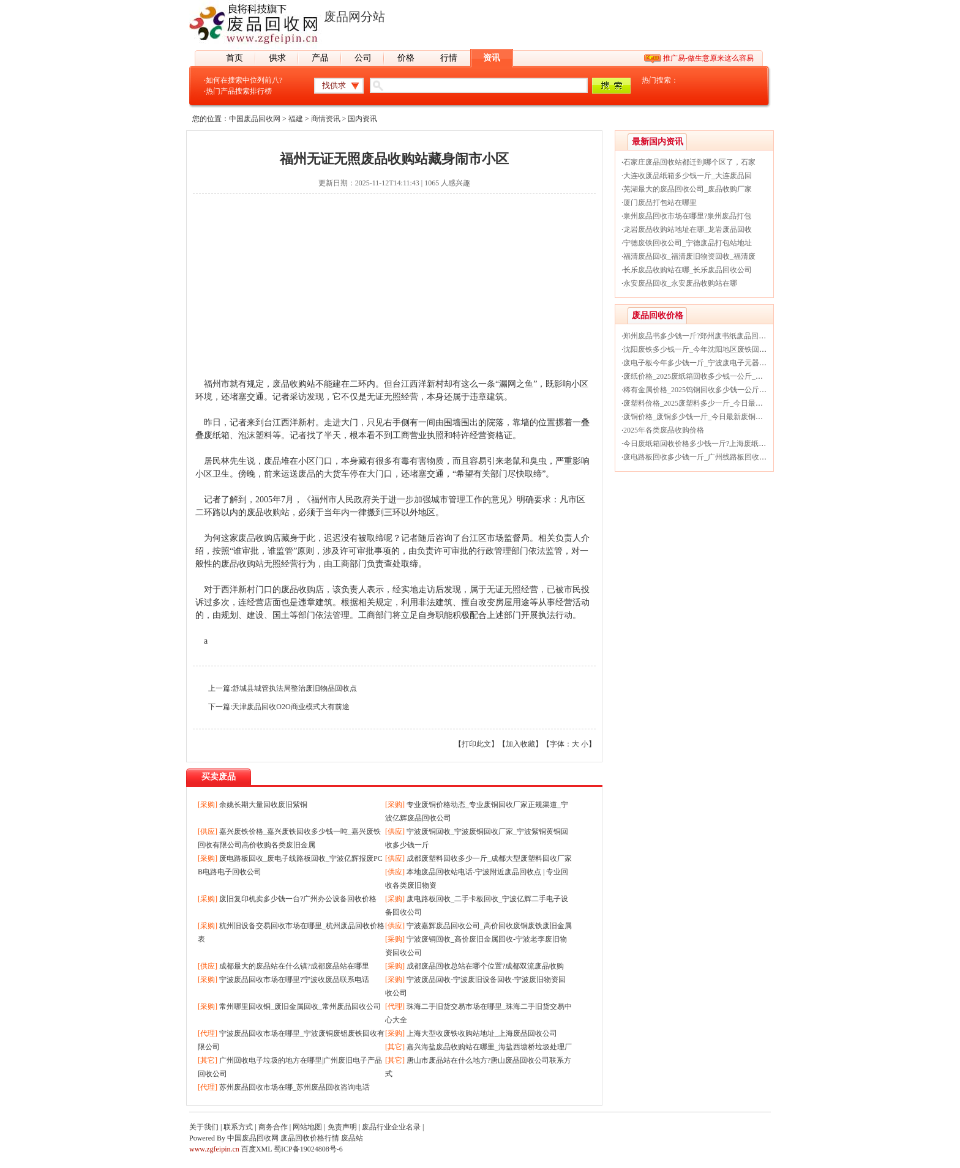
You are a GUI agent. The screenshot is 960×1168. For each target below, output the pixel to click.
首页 (234, 57)
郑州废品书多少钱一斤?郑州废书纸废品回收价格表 (705, 336)
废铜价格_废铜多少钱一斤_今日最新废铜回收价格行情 (711, 416)
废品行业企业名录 (391, 1127)
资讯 (491, 57)
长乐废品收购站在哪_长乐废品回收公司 (687, 270)
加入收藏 (520, 744)
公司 (363, 57)
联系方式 (238, 1127)
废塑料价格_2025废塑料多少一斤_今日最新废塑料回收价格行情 (726, 403)
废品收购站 (268, 512)
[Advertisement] (394, 292)
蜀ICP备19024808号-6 (308, 1149)
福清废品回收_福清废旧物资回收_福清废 (689, 256)
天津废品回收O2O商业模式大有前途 (290, 706)
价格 (405, 57)
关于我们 (204, 1127)
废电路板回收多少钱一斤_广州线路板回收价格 (698, 457)
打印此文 (476, 744)
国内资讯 (362, 118)
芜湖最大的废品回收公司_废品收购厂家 (687, 189)
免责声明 (342, 1127)
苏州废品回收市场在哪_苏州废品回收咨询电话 (294, 1087)
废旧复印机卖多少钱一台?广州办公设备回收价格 (298, 899)
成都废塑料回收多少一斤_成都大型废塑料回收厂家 (489, 858)
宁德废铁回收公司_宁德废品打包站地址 (687, 243)
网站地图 (307, 1127)
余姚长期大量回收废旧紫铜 (263, 804)
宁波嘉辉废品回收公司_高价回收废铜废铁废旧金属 (489, 925)
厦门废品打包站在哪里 (660, 202)
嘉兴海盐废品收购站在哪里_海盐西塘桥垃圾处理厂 (489, 1047)
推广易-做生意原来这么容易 (708, 58)
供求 (277, 57)
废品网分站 (354, 16)
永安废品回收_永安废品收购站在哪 (680, 283)
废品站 (352, 1138)
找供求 (334, 85)
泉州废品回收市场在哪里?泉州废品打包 (687, 216)
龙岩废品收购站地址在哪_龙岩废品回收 (687, 229)
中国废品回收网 (254, 118)
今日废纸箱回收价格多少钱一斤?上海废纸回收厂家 (705, 443)
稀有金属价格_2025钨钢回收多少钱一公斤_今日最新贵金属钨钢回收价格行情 (748, 389)
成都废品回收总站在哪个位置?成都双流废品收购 (485, 966)
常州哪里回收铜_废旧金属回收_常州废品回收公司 (300, 1006)
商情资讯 (325, 118)
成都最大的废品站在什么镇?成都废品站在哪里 (294, 966)
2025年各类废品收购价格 (663, 430)
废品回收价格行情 (309, 1138)
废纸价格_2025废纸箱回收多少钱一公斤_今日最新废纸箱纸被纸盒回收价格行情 (751, 376)
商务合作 (273, 1127)
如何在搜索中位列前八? (244, 80)
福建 (295, 118)
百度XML (256, 1149)
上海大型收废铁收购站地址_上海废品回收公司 (482, 1033)
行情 (448, 57)
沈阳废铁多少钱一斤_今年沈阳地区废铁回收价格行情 (709, 349)
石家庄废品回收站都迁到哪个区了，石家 (689, 162)
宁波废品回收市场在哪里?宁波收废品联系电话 (294, 979)
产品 (320, 57)
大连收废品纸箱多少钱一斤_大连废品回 (687, 175)
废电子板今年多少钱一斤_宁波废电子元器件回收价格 (709, 363)
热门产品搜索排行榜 (239, 91)
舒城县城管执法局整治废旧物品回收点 (294, 688)
